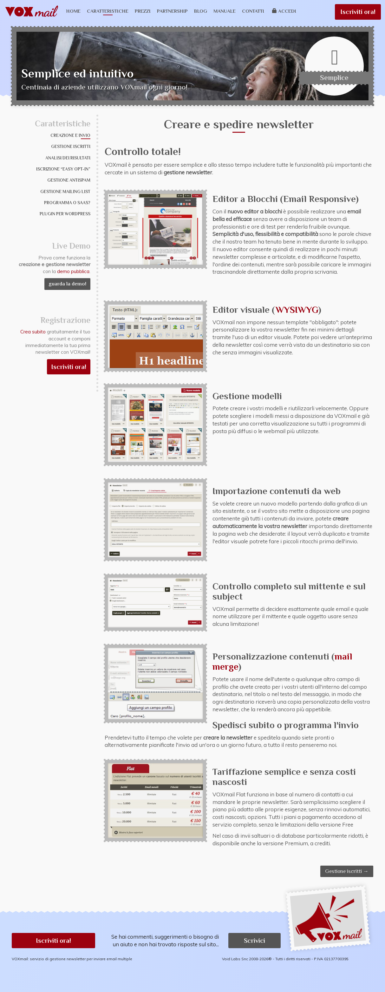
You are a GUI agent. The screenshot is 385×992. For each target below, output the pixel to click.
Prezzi (143, 11)
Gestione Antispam (68, 180)
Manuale (224, 11)
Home (73, 11)
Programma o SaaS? (67, 202)
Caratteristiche (107, 11)
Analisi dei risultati (67, 158)
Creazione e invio (70, 135)
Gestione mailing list (65, 191)
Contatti (253, 11)
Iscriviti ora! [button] (53, 940)
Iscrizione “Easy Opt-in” (63, 169)
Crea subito (33, 332)
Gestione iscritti (70, 146)
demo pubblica (73, 271)
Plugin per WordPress (65, 213)
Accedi (284, 11)
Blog (200, 11)
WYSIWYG (297, 310)
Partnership (172, 11)
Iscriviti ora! (357, 11)
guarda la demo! (67, 284)
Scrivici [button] (254, 940)
